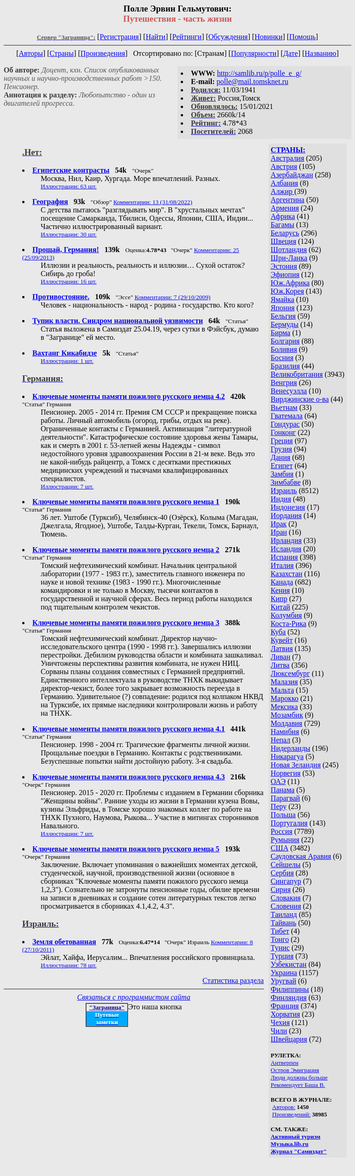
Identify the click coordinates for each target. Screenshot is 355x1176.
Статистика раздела (233, 980)
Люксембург (290, 673)
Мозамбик (287, 715)
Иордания (286, 515)
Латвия (282, 648)
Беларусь (285, 233)
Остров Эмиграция (295, 1070)
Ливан (280, 657)
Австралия (287, 158)
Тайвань (283, 923)
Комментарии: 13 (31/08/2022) (152, 202)
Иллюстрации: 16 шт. (69, 281)
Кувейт (282, 640)
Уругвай (283, 981)
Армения (285, 208)
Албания (284, 183)
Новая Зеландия (296, 765)
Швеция (283, 241)
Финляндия (289, 997)
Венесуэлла (289, 391)
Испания (284, 557)
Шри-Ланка (289, 258)
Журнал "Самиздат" (299, 1151)
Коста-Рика (288, 623)
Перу (279, 806)
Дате (290, 53)
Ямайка (282, 299)
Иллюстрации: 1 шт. (67, 360)
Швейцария (289, 1039)
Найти (155, 37)
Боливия (284, 349)
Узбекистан (289, 964)
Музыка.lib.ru (290, 1143)
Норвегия (286, 773)
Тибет (280, 931)
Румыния (285, 840)
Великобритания (297, 374)
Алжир (282, 191)
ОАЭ (278, 781)
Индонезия (288, 507)
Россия (282, 831)
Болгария (285, 341)
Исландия (286, 549)
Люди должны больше (299, 1077)
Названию (321, 53)
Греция (282, 441)
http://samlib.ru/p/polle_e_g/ (259, 73)
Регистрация (119, 37)
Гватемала (287, 416)
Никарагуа (287, 756)
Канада (282, 582)
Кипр (279, 599)
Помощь (302, 37)
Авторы (30, 53)
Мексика (284, 707)
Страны (61, 53)
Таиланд (284, 914)
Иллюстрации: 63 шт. (69, 186)
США (279, 848)
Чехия (280, 1022)
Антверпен (285, 1062)
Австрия (284, 166)
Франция (285, 1006)
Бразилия (285, 366)
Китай (280, 607)
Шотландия (289, 249)
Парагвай (285, 798)
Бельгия (283, 316)
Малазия (284, 682)
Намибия (285, 732)
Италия (282, 565)
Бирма (281, 333)
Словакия (286, 898)
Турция (282, 956)
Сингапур (286, 881)
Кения (280, 590)
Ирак (279, 524)
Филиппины (290, 989)
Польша (283, 815)
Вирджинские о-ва (300, 399)
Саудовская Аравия (301, 856)
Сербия (282, 873)
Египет (282, 466)
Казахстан (286, 574)
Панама (282, 790)
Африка (283, 216)
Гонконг (283, 432)
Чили (279, 1031)
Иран (279, 532)
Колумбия (286, 615)
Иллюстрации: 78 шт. (69, 965)
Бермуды (285, 324)
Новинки (269, 37)
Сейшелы (286, 864)
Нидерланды (291, 748)
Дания (281, 457)
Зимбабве (286, 482)
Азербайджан (292, 175)
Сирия (281, 889)
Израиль (284, 491)
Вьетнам (284, 407)
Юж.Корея (287, 291)
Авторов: (283, 1107)
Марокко (285, 698)
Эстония (284, 266)
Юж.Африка (290, 283)
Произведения (102, 53)
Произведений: (291, 1114)
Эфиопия (285, 274)
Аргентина (288, 200)
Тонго (280, 939)
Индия (281, 499)
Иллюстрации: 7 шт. (67, 486)
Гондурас (285, 424)
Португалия (289, 823)
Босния (282, 358)
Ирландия (286, 540)
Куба (278, 632)
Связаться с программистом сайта (133, 997)
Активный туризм (296, 1136)
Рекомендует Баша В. (298, 1084)
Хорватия (285, 1014)
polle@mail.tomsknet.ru (252, 81)
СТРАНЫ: (288, 150)
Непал (280, 740)
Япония (283, 308)
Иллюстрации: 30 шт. (69, 234)
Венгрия (284, 382)
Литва (280, 665)
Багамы (282, 225)
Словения (286, 906)
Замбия (282, 474)
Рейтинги (187, 37)
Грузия (281, 449)
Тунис (280, 948)
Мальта (282, 690)
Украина (284, 973)
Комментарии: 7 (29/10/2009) (172, 297)
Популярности (253, 53)
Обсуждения (228, 37)
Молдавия (286, 723)
